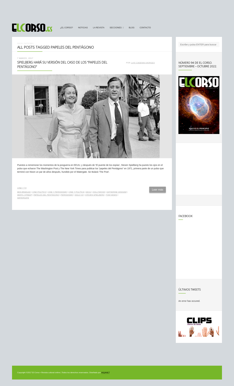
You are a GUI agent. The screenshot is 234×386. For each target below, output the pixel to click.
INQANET (105, 372)
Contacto (145, 28)
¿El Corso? (66, 28)
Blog (131, 28)
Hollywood (99, 192)
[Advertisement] (117, 10)
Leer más (157, 189)
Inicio (20, 43)
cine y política (76, 192)
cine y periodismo (57, 192)
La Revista (98, 28)
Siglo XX (79, 195)
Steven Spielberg (94, 195)
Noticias (83, 28)
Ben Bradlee (24, 192)
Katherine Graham (116, 192)
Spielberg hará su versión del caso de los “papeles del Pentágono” (62, 64)
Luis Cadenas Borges (143, 63)
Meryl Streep (24, 195)
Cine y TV (21, 188)
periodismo (67, 195)
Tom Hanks (111, 195)
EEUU (88, 192)
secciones (116, 28)
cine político (39, 192)
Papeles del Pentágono (46, 195)
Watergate (23, 198)
